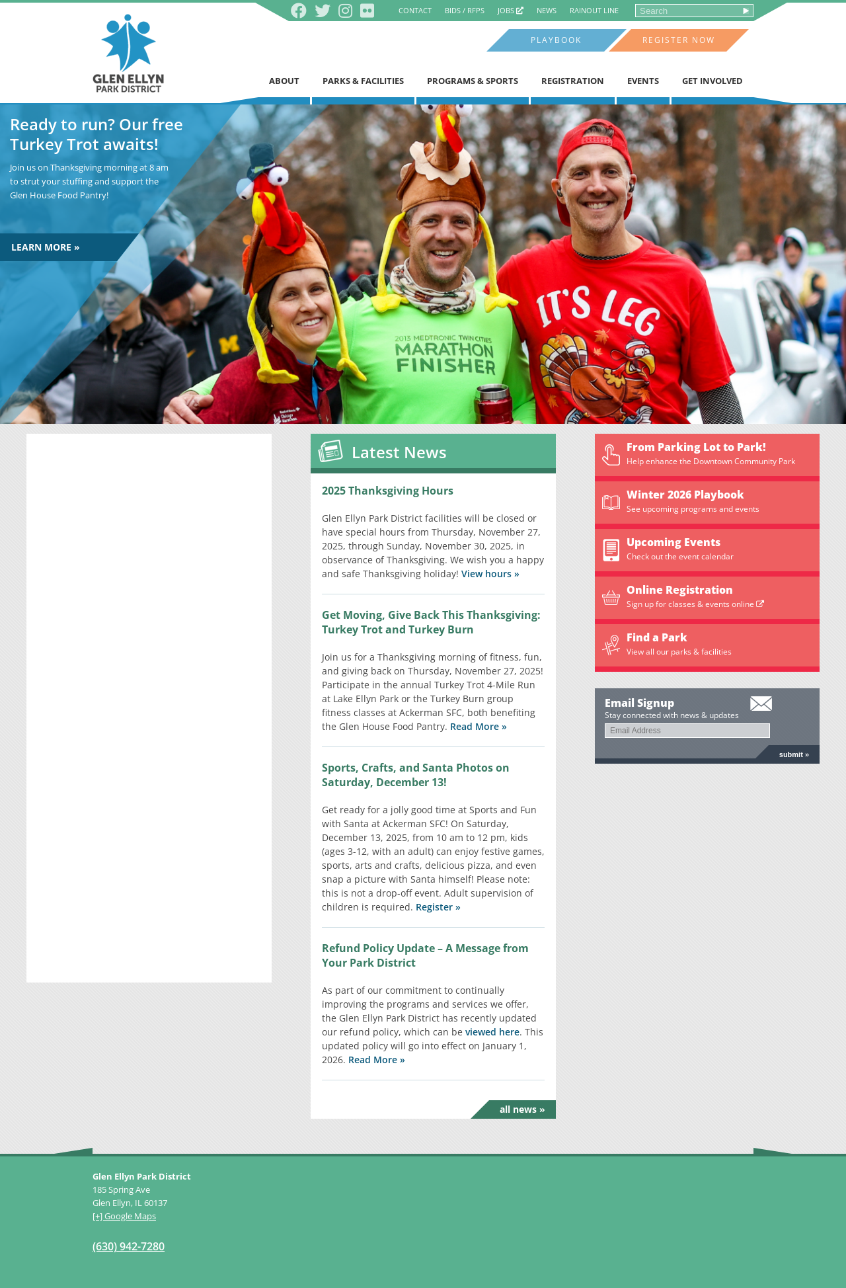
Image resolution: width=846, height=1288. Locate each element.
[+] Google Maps (124, 1216)
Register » (438, 907)
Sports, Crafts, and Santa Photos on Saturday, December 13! (416, 774)
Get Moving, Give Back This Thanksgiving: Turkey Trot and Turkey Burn (431, 622)
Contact (415, 10)
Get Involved (712, 81)
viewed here (492, 1032)
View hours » (490, 573)
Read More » (478, 726)
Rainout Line (594, 10)
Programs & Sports (472, 81)
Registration (572, 81)
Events (643, 81)
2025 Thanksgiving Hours (387, 490)
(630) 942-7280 (129, 1246)
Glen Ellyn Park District (128, 53)
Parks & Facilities (363, 81)
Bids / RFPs (464, 10)
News (547, 10)
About (284, 81)
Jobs (510, 10)
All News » (522, 1109)
